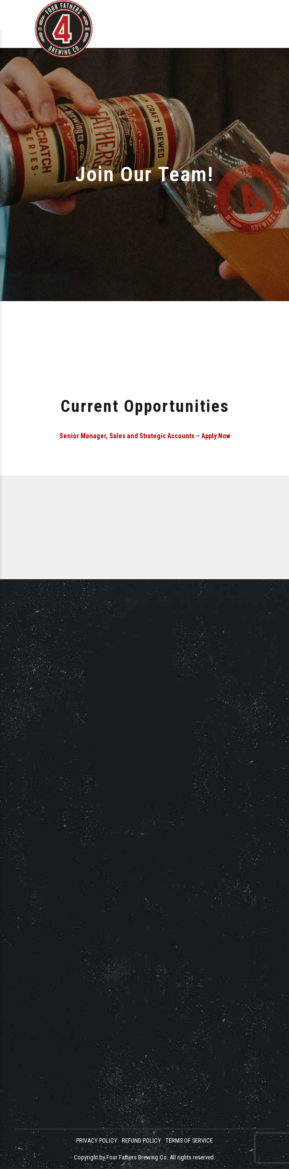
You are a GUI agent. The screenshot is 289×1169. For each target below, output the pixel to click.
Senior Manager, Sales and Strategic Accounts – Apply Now (144, 436)
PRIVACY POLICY (96, 1140)
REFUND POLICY (141, 1140)
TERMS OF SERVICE (189, 1140)
